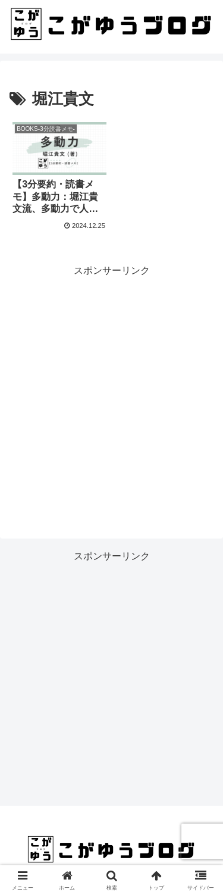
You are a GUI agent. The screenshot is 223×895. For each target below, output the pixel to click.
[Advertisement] (111, 390)
